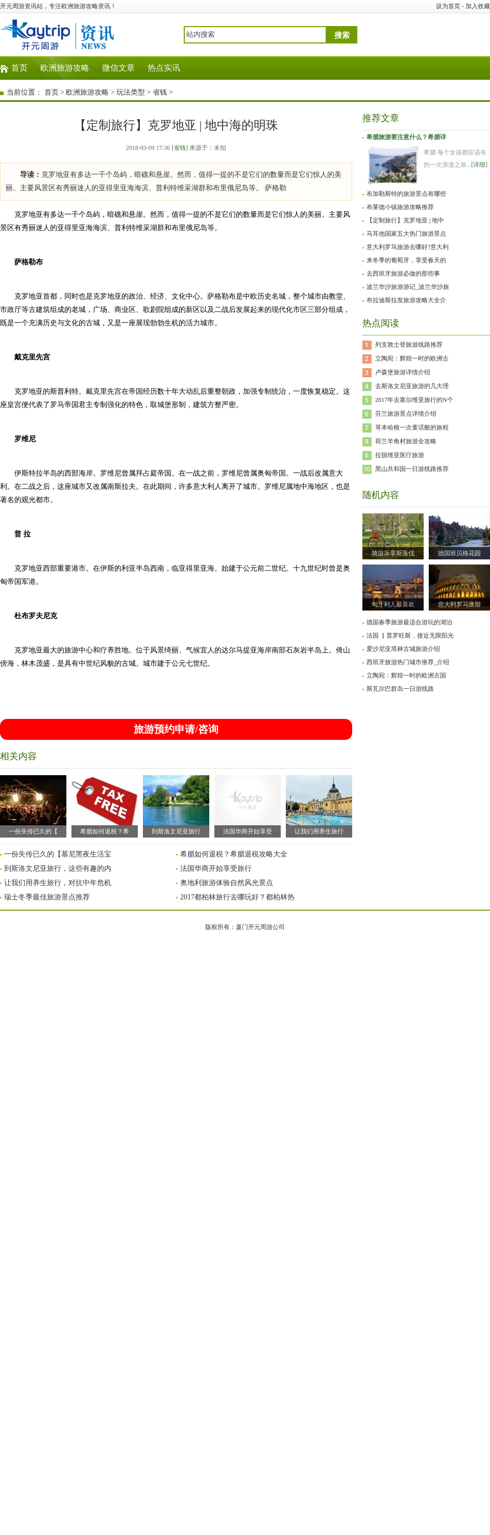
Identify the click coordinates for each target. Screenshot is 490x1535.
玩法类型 (130, 92)
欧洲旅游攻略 (64, 67)
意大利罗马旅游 (459, 604)
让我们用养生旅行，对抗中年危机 (57, 883)
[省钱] (180, 147)
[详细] (479, 164)
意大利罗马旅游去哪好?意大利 (407, 247)
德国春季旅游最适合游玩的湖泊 (409, 622)
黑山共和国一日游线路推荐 (412, 468)
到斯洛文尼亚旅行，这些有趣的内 (57, 868)
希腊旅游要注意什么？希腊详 (406, 137)
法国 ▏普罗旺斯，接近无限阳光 (410, 635)
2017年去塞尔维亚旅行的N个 (414, 399)
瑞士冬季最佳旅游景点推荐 (47, 897)
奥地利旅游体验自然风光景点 (226, 883)
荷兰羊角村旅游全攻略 (405, 441)
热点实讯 (164, 67)
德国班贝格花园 (459, 553)
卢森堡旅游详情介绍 (402, 372)
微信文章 (118, 67)
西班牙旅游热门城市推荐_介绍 (407, 662)
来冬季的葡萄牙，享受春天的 (406, 260)
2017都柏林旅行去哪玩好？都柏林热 (237, 897)
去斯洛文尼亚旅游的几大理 (412, 386)
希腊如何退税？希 (104, 805)
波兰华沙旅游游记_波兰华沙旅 (407, 286)
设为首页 (448, 6)
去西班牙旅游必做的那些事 (403, 273)
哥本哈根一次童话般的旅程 (412, 427)
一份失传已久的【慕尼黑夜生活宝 (57, 854)
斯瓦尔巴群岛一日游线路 (400, 688)
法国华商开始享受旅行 (216, 868)
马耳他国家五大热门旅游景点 (406, 233)
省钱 (160, 92)
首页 (19, 67)
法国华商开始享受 (247, 805)
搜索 (342, 35)
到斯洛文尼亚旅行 (176, 805)
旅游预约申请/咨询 (176, 729)
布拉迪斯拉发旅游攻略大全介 (406, 300)
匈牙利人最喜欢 (393, 604)
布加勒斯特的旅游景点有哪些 (406, 193)
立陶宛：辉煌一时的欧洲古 (412, 358)
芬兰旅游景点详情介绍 (405, 413)
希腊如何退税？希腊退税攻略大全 (233, 854)
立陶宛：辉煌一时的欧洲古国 (406, 675)
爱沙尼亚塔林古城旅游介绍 (403, 648)
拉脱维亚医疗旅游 (399, 455)
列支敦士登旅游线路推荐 (409, 344)
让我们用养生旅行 (319, 805)
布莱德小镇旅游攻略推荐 (400, 207)
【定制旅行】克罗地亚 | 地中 (405, 220)
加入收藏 (477, 6)
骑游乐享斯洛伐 (393, 553)
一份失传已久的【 (33, 805)
